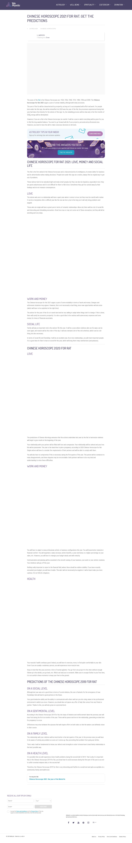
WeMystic (42, 35)
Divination (118, 5)
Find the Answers (66, 152)
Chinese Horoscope (48, 28)
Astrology (34, 28)
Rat (39, 100)
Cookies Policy (122, 836)
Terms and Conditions (112, 836)
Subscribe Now (95, 134)
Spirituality (89, 5)
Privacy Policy (101, 836)
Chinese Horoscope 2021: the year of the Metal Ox (47, 779)
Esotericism (104, 5)
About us (94, 836)
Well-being (74, 5)
